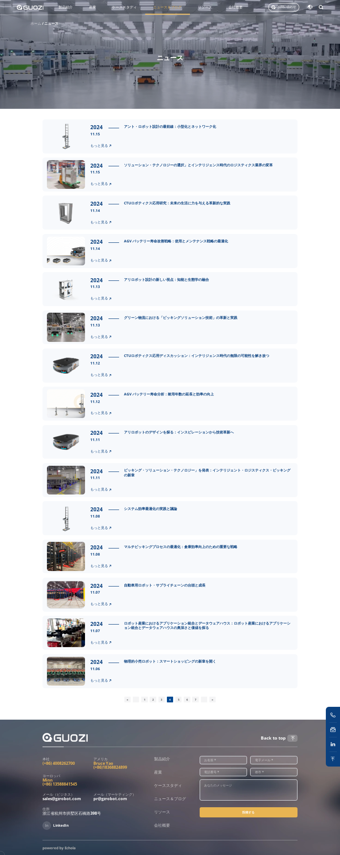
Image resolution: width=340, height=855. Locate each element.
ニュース (51, 23)
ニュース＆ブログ (167, 7)
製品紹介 (65, 7)
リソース (205, 7)
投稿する (248, 812)
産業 (92, 7)
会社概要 (235, 7)
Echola (70, 848)
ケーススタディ (124, 7)
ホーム (36, 23)
